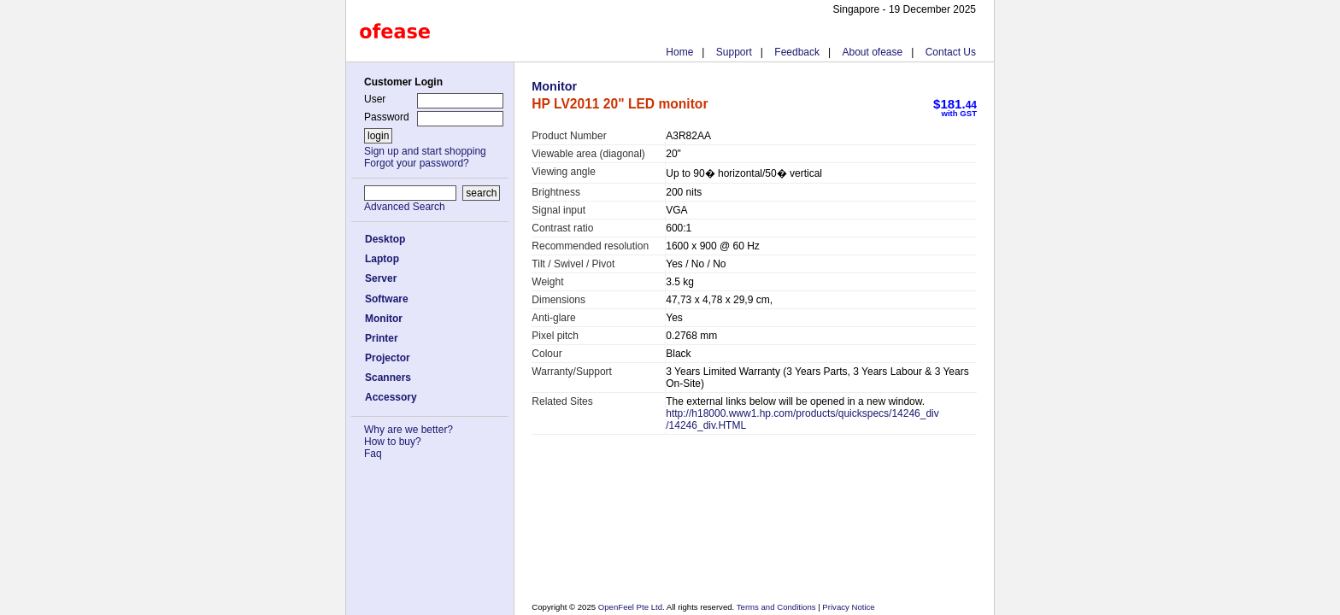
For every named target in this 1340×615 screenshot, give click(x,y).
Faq (373, 454)
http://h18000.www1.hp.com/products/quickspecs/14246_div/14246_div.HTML (802, 419)
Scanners (388, 378)
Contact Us (951, 52)
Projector (387, 358)
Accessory (391, 397)
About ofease (872, 52)
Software (386, 299)
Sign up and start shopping (425, 151)
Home (679, 52)
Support (734, 52)
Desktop (385, 239)
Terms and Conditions (777, 607)
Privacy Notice (847, 607)
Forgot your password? (416, 163)
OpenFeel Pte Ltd (630, 607)
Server (381, 278)
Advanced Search (404, 207)
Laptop (382, 259)
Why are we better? (408, 430)
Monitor (384, 319)
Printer (381, 338)
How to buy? (392, 442)
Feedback (797, 52)
